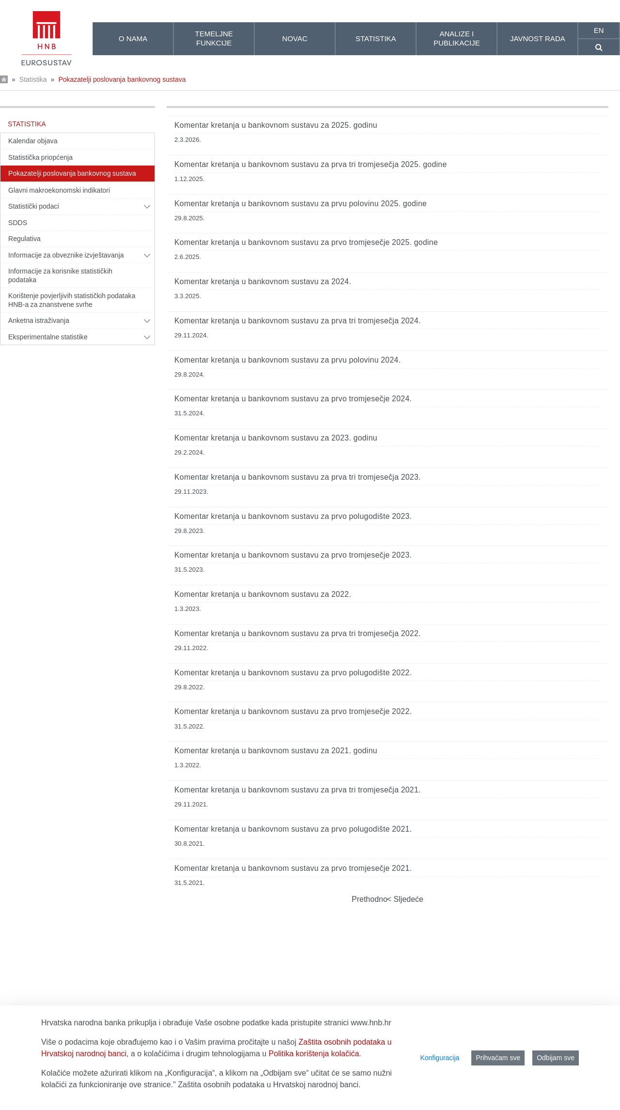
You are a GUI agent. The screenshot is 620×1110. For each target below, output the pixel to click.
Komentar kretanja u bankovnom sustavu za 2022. (262, 594)
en (599, 30)
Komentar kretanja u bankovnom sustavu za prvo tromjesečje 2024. (293, 399)
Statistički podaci (33, 206)
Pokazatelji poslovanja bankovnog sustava (122, 79)
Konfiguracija (439, 1058)
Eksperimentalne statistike (48, 337)
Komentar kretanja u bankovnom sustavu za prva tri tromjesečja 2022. (297, 633)
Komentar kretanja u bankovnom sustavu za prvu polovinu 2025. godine (300, 203)
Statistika (33, 79)
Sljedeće (407, 899)
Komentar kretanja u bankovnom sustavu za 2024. (262, 281)
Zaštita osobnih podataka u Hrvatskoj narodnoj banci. (269, 1084)
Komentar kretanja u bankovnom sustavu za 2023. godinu (275, 438)
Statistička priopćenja (40, 157)
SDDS (17, 223)
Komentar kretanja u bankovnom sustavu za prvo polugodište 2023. (293, 516)
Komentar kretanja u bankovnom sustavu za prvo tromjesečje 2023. (293, 555)
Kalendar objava (33, 141)
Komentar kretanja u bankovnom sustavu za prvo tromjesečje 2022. (293, 711)
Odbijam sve (555, 1058)
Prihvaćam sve (498, 1058)
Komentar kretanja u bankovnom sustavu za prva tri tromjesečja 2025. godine (310, 164)
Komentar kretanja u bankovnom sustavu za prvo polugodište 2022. (293, 673)
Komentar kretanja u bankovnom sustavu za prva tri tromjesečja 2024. (297, 321)
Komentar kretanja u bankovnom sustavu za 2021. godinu (275, 750)
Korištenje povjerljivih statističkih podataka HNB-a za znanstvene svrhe (72, 300)
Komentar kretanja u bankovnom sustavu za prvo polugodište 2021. (293, 829)
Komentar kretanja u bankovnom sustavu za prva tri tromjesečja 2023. (297, 477)
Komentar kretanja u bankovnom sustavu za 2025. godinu (275, 125)
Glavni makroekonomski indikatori (59, 190)
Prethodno (370, 899)
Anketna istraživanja (38, 320)
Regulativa (24, 239)
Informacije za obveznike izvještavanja (66, 255)
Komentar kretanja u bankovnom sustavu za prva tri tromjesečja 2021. (297, 790)
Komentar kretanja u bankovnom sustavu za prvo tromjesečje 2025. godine (306, 242)
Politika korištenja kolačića (314, 1053)
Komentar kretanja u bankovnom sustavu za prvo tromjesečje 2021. (293, 868)
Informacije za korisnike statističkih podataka (60, 275)
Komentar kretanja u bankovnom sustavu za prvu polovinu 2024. (287, 360)
